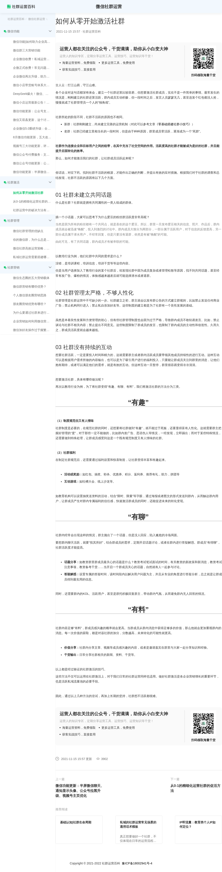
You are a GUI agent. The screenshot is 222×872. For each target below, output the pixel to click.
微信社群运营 (36, 19)
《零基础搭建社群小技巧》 (173, 124)
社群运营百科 (16, 19)
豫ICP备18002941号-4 (137, 863)
